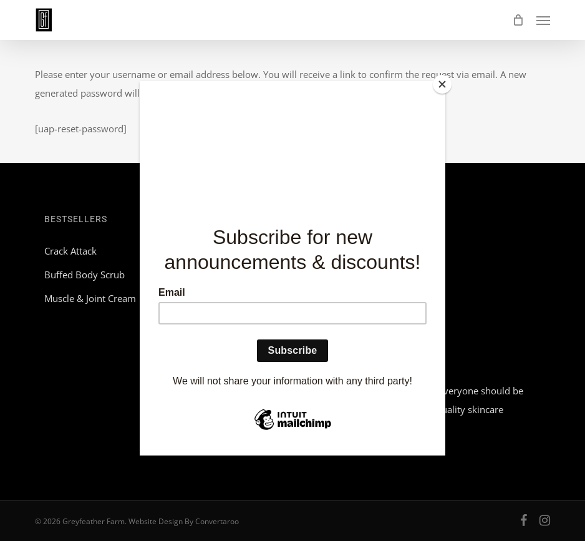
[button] (543, 20)
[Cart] (518, 19)
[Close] (442, 84)
